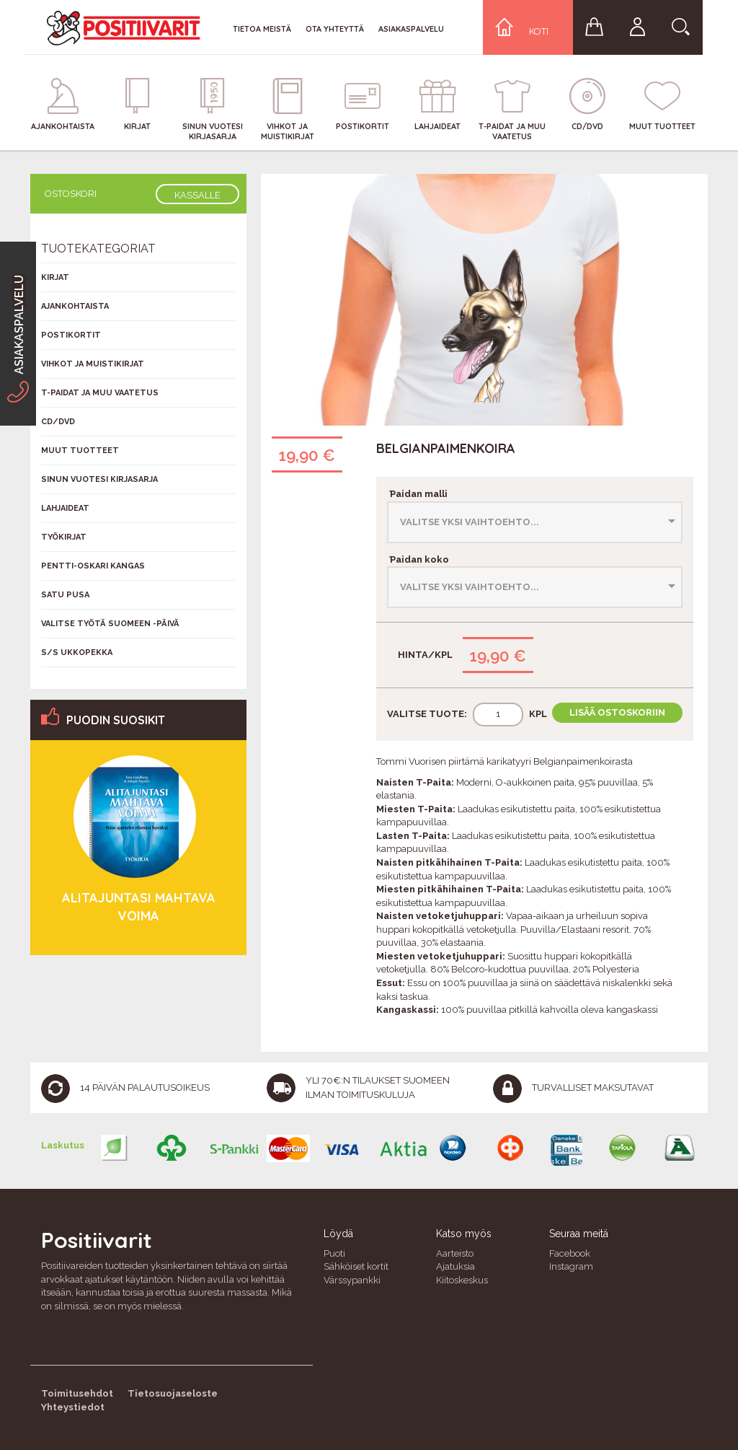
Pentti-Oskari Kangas (93, 566)
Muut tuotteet (80, 450)
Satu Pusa (65, 594)
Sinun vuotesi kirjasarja (99, 479)
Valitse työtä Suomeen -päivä (110, 623)
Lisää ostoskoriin (617, 712)
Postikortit (71, 335)
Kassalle (197, 195)
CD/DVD (58, 421)
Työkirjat (63, 537)
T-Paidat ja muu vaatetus (100, 392)
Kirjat (55, 277)
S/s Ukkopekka (76, 652)
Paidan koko (418, 559)
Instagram (571, 1266)
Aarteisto (455, 1253)
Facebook (569, 1253)
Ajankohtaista (75, 306)
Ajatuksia (455, 1266)
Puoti (334, 1253)
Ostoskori (71, 193)
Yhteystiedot (73, 1407)
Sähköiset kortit (356, 1266)
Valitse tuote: (427, 713)
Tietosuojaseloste (173, 1393)
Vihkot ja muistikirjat (92, 364)
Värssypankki (352, 1280)
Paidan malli (417, 493)
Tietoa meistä (262, 29)
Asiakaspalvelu (411, 29)
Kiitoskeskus (462, 1280)
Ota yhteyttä (335, 29)
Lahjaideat (65, 508)
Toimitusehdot (77, 1393)
